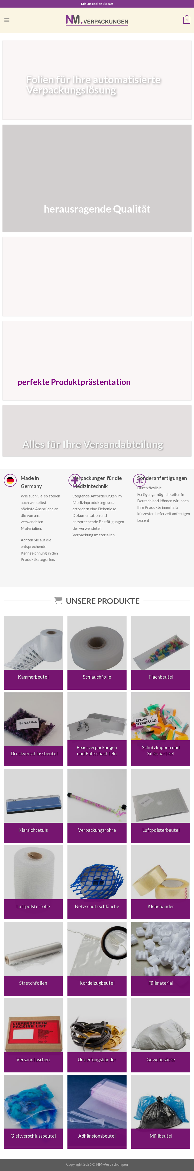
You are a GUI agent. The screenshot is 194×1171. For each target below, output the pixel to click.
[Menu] (7, 20)
